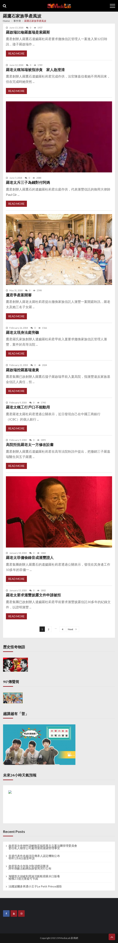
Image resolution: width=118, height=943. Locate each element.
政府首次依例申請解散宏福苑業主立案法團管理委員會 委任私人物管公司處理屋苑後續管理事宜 (43, 846)
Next (70, 629)
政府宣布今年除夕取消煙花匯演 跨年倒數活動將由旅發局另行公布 (30, 867)
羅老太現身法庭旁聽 (22, 332)
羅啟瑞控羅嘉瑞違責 (22, 370)
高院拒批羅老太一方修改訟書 (30, 444)
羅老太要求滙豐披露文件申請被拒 (33, 595)
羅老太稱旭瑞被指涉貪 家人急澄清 (35, 70)
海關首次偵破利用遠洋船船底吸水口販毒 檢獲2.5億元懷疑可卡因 (34, 877)
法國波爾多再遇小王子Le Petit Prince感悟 (35, 886)
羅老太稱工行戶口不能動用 (28, 407)
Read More (16, 53)
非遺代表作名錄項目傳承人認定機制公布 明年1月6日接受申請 (34, 857)
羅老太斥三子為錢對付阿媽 (28, 182)
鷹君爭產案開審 (19, 295)
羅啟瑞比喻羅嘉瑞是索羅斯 (28, 32)
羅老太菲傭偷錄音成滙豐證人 (30, 557)
